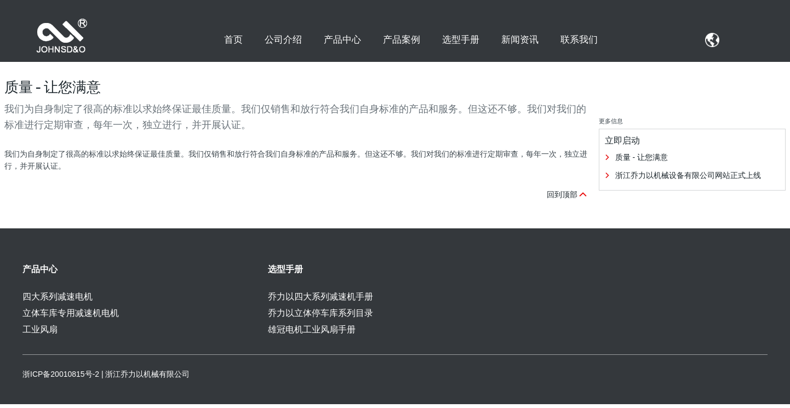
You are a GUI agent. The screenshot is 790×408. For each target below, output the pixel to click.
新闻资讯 (520, 39)
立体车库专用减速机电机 (70, 316)
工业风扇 (40, 333)
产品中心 (342, 39)
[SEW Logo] (64, 36)
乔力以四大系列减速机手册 (320, 300)
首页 (233, 39)
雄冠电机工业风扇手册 (312, 333)
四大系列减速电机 (57, 300)
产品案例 (401, 39)
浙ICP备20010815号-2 (60, 377)
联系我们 (579, 39)
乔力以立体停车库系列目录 (320, 316)
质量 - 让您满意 (641, 161)
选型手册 (460, 39)
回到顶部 (567, 198)
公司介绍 (283, 39)
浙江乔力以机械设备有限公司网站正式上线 (688, 179)
